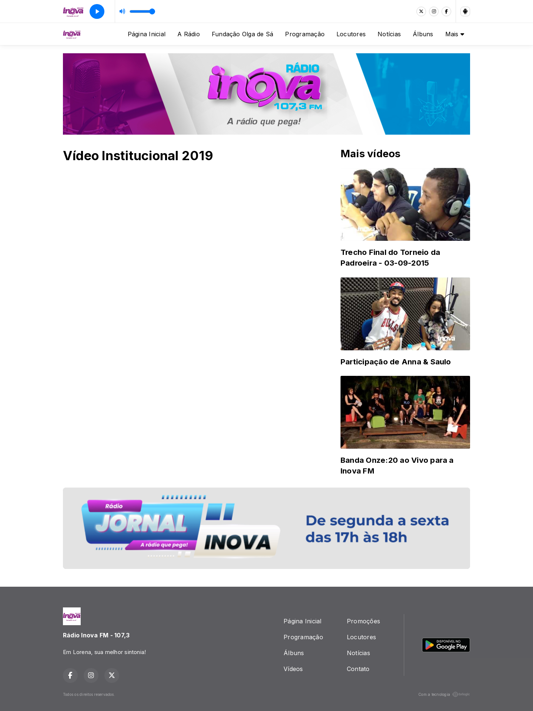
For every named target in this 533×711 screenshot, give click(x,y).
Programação (305, 34)
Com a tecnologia (444, 694)
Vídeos (293, 669)
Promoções (363, 621)
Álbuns (423, 34)
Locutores (351, 34)
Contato (358, 669)
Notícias (389, 34)
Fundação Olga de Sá (243, 34)
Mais (454, 34)
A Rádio (188, 34)
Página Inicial (146, 34)
